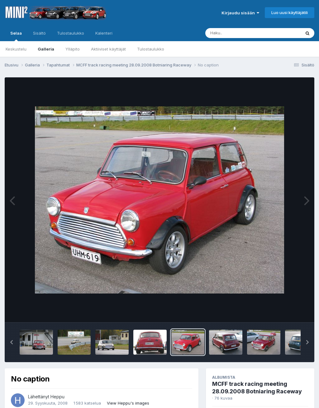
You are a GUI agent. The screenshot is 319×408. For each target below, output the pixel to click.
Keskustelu (16, 48)
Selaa (16, 36)
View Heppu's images (128, 403)
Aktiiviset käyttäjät (108, 48)
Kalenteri (103, 33)
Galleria (46, 48)
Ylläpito (72, 48)
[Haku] (241, 33)
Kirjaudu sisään (240, 12)
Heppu (57, 396)
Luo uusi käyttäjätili (289, 12)
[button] (11, 342)
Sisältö (39, 33)
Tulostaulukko (150, 48)
